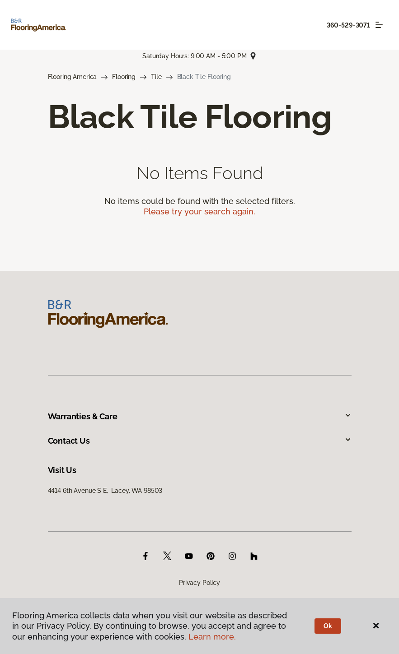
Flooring (124, 76)
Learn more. (212, 636)
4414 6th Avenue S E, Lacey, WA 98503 (105, 490)
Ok (328, 626)
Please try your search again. (199, 211)
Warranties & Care (200, 416)
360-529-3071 (348, 25)
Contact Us (200, 440)
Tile (156, 76)
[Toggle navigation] (379, 25)
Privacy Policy (199, 582)
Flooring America (72, 76)
